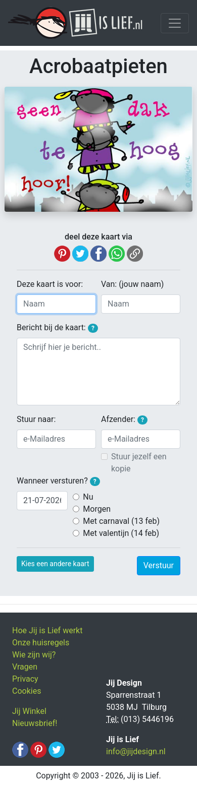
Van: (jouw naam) (132, 284)
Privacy (25, 679)
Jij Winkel (29, 711)
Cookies (26, 691)
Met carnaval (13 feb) (121, 521)
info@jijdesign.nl (136, 751)
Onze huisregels (40, 642)
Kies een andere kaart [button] (55, 564)
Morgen (97, 509)
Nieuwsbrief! (34, 723)
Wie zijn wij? (34, 654)
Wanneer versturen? (58, 481)
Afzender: (124, 419)
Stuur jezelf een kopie (139, 462)
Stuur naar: (36, 419)
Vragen (24, 667)
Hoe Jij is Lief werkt (47, 630)
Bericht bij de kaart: (57, 328)
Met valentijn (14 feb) (121, 533)
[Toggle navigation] (175, 23)
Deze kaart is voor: (50, 284)
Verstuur (158, 565)
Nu (88, 497)
